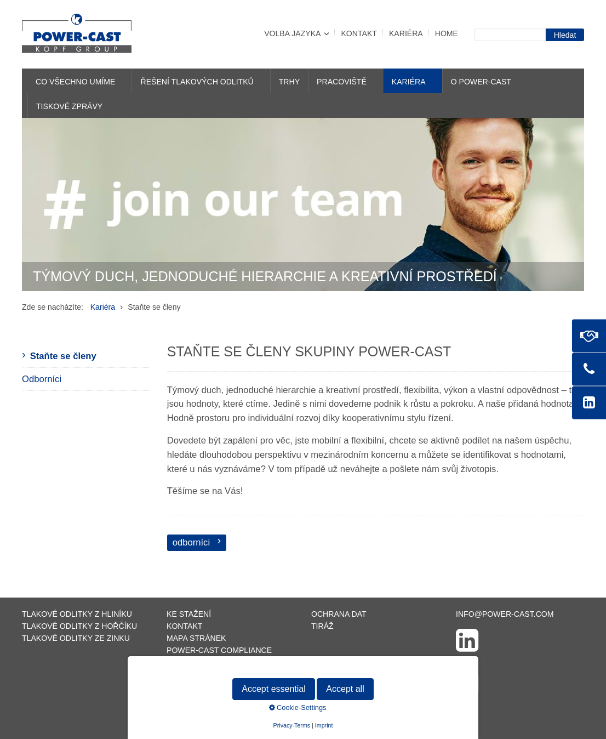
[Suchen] (565, 35)
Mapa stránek (196, 638)
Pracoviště (342, 81)
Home (446, 33)
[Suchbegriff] (510, 35)
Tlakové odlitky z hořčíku (79, 626)
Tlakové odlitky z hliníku (77, 614)
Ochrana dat (339, 614)
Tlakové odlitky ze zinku (76, 638)
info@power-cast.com (505, 614)
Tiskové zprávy (69, 106)
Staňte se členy (63, 356)
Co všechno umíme (75, 81)
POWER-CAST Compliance (219, 650)
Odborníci (41, 379)
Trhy (289, 81)
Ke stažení (189, 614)
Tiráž (322, 626)
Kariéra (406, 33)
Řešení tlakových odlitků (196, 81)
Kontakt (358, 33)
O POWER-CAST (481, 81)
